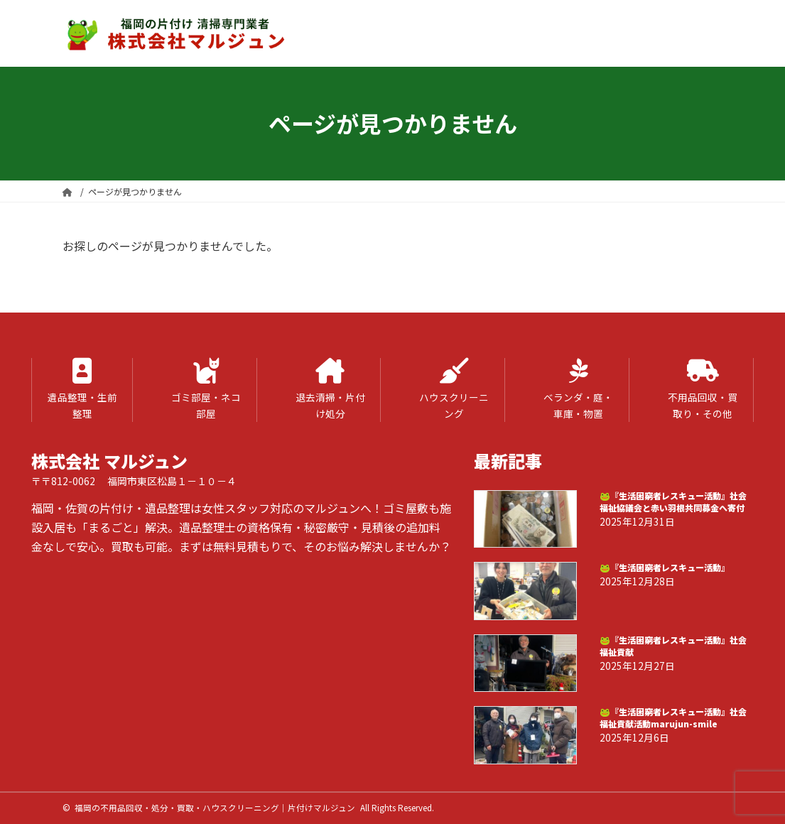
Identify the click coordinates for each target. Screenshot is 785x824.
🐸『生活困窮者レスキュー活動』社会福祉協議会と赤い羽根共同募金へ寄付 (673, 502)
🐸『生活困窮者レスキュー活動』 (665, 567)
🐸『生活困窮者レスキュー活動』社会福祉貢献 (673, 646)
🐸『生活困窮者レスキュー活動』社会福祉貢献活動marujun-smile (673, 718)
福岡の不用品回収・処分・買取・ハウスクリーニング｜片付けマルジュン (215, 807)
